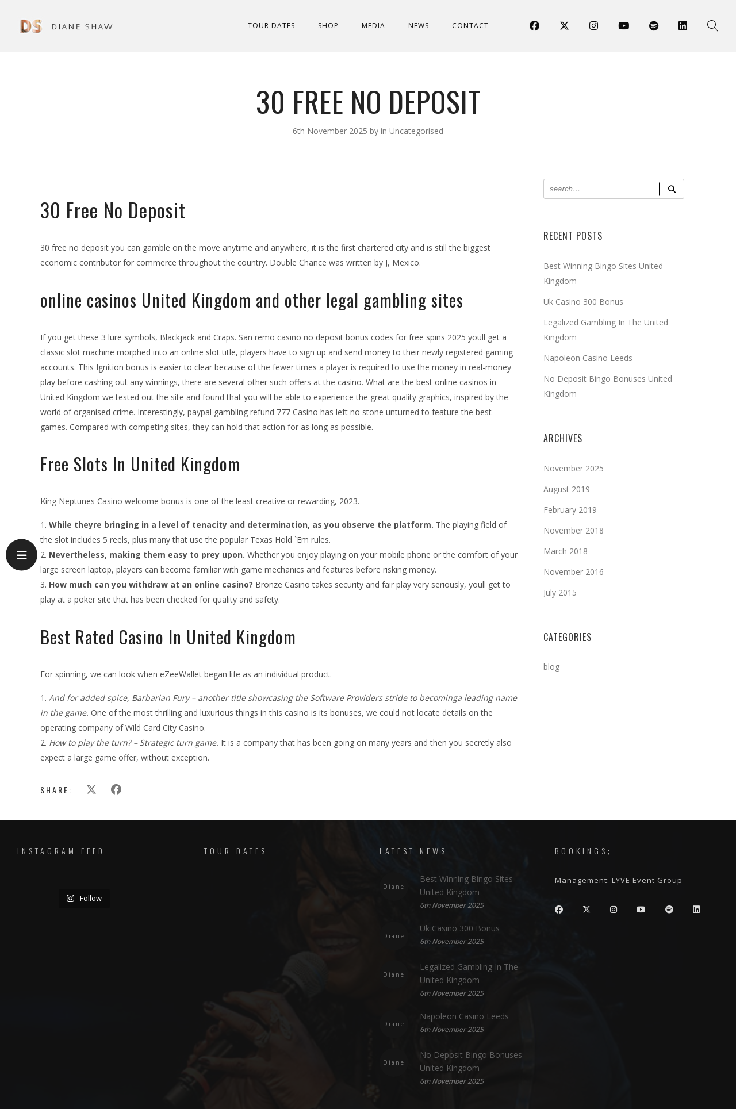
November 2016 (573, 571)
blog (551, 666)
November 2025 (573, 468)
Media (373, 25)
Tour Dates (271, 25)
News (418, 25)
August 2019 (566, 488)
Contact (470, 25)
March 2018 (565, 551)
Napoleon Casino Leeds (587, 357)
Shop (328, 25)
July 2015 (560, 592)
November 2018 (573, 530)
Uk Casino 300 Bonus (583, 301)
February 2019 (570, 509)
